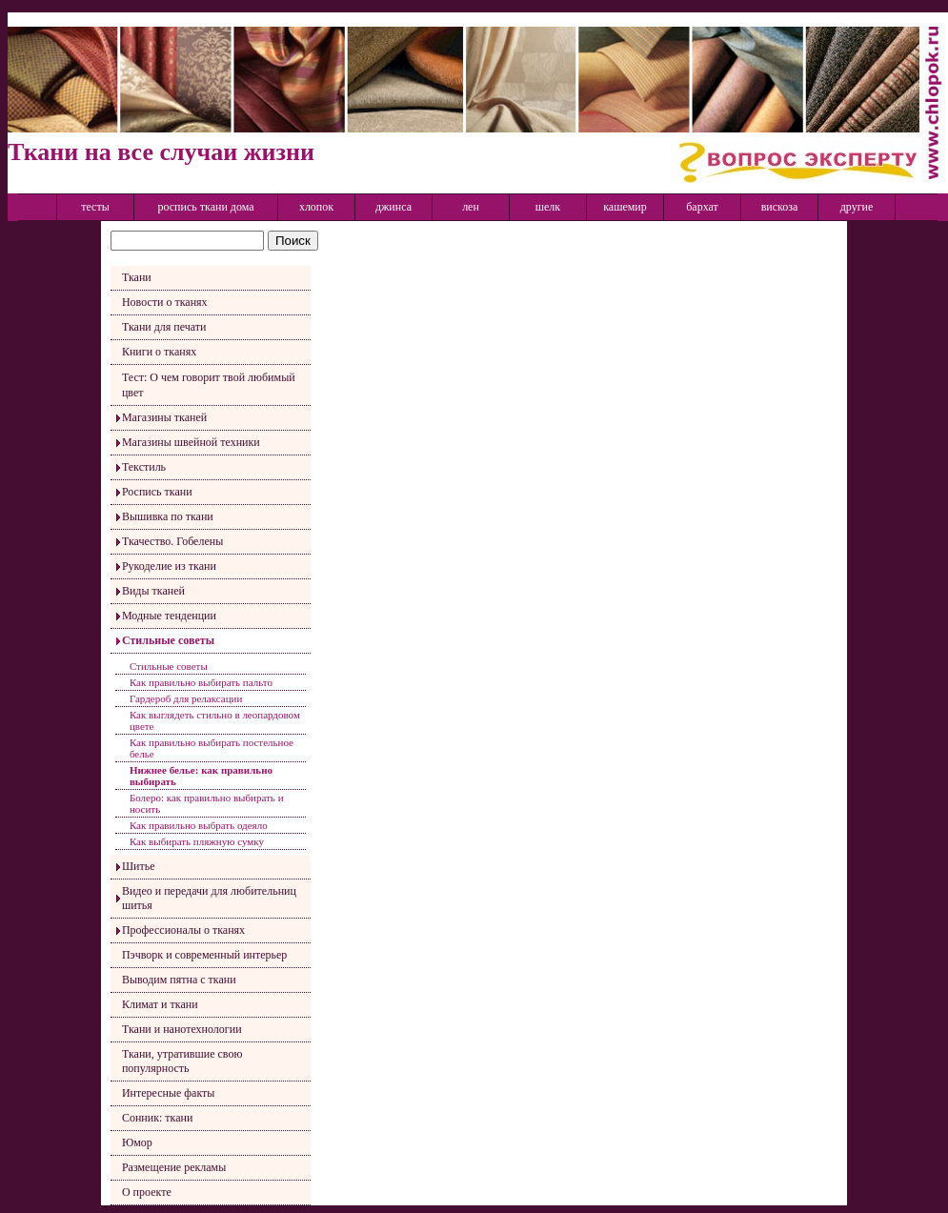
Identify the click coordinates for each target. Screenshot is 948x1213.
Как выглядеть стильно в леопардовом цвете (215, 720)
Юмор (137, 1142)
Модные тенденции (169, 615)
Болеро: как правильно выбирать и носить (207, 803)
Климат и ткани (160, 1004)
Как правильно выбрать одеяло (199, 825)
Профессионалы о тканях (183, 930)
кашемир (625, 206)
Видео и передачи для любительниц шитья (209, 898)
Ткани (136, 277)
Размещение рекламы (174, 1167)
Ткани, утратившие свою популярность (182, 1061)
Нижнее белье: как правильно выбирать (201, 775)
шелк (547, 206)
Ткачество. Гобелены (172, 541)
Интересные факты (168, 1093)
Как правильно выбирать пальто (201, 682)
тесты (95, 206)
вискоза (779, 206)
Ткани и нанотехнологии (182, 1029)
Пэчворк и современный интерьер (204, 954)
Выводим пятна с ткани (179, 979)
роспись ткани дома (205, 206)
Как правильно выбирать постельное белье (211, 748)
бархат (702, 206)
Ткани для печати (164, 327)
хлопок (316, 206)
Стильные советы (168, 640)
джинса (393, 206)
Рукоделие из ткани (169, 566)
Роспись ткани (157, 491)
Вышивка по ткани (167, 516)
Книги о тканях (159, 351)
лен (470, 206)
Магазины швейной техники (191, 442)
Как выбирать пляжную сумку (197, 841)
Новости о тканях (165, 302)
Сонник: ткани (157, 1117)
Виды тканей (153, 590)
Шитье (138, 866)
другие (857, 206)
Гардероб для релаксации (186, 698)
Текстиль (144, 467)
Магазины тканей (164, 417)
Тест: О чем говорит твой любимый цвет (208, 385)
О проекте (146, 1192)
